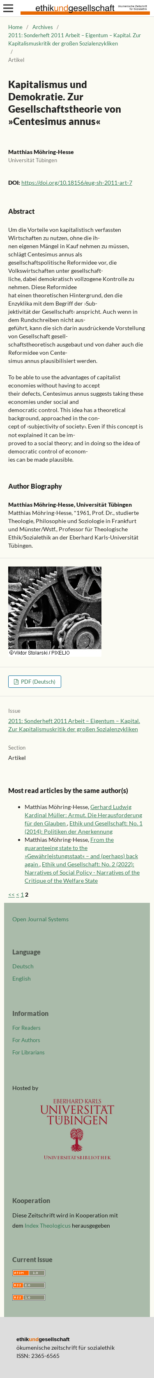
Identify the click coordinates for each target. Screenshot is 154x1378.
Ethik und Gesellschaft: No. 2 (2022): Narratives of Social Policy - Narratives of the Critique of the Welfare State (82, 872)
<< (11, 894)
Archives (42, 27)
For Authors (26, 1040)
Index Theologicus (48, 1225)
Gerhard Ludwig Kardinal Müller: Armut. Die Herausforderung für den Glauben (83, 815)
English (21, 978)
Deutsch (23, 966)
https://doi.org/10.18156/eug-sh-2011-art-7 (76, 182)
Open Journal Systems (40, 919)
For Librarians (28, 1052)
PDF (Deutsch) (37, 681)
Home (15, 27)
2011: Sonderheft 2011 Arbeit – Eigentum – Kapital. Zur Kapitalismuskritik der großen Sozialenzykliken (74, 39)
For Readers (26, 1027)
